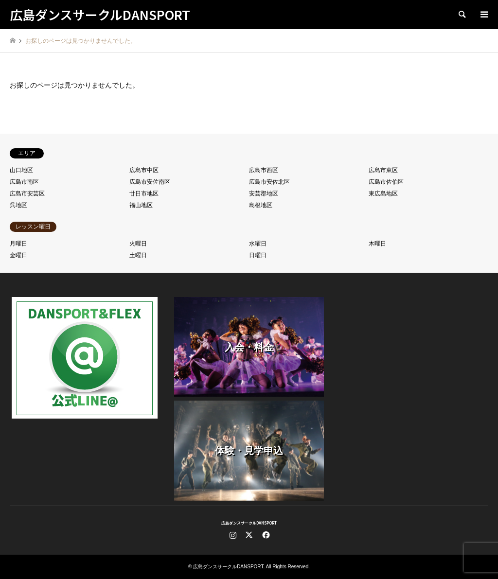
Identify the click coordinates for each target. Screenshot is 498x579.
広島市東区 (383, 170)
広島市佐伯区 (386, 181)
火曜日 (138, 243)
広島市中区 (144, 170)
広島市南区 (24, 181)
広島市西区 (263, 170)
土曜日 (138, 255)
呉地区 (18, 205)
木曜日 (377, 243)
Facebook (265, 534)
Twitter (249, 534)
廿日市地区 (144, 193)
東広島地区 (383, 193)
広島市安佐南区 (149, 181)
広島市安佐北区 (269, 181)
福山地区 (141, 205)
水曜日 (258, 243)
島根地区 (260, 205)
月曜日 (18, 243)
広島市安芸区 (27, 193)
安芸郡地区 (263, 193)
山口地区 (21, 170)
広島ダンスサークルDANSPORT (249, 523)
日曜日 (258, 255)
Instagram (233, 534)
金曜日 (18, 255)
